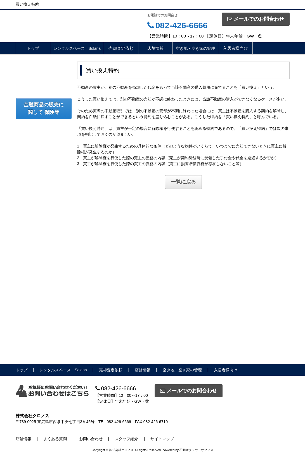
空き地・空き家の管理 (195, 48)
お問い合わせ (91, 439)
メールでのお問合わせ (255, 19)
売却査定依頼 (121, 48)
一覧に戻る (183, 182)
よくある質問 (55, 439)
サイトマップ (162, 439)
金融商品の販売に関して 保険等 (43, 108)
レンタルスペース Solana (77, 48)
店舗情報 (155, 48)
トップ (33, 48)
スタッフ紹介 (126, 439)
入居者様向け (235, 48)
